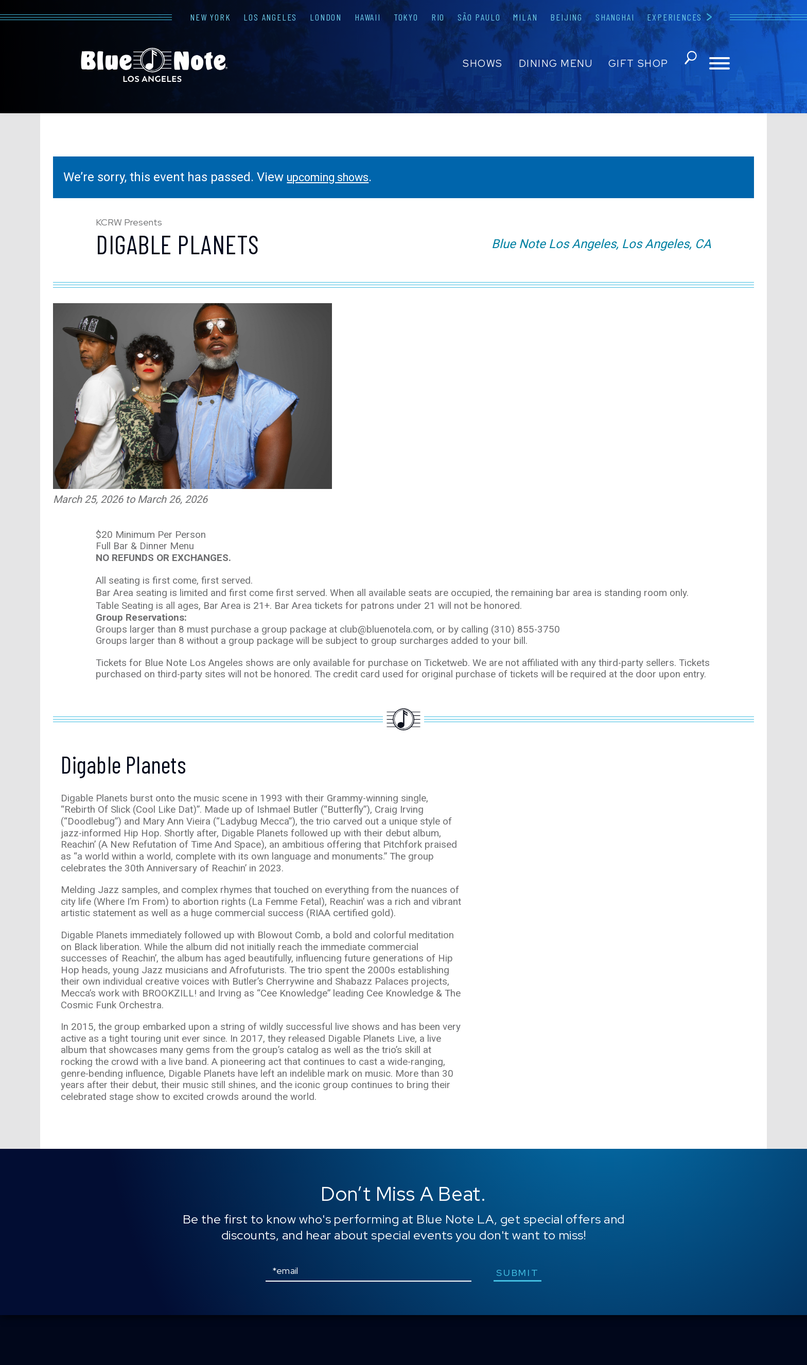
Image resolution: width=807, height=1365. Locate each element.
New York (210, 17)
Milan (525, 17)
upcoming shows (334, 177)
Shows (481, 63)
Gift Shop (636, 63)
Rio (438, 17)
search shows (688, 64)
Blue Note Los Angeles (154, 65)
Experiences (674, 17)
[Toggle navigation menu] (719, 64)
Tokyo (406, 17)
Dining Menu (553, 63)
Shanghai (614, 17)
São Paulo (479, 17)
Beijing (566, 17)
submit (521, 1322)
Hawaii (368, 17)
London (326, 17)
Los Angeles (270, 17)
